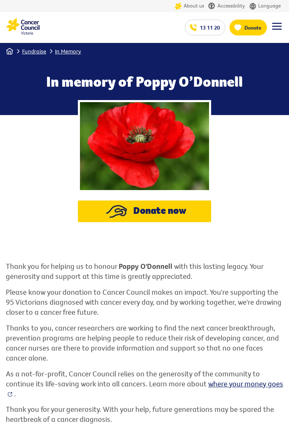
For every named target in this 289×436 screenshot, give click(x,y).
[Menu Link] (277, 30)
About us (189, 6)
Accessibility (226, 6)
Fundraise (34, 51)
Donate (253, 27)
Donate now (144, 211)
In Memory (68, 51)
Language (265, 6)
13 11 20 (210, 27)
